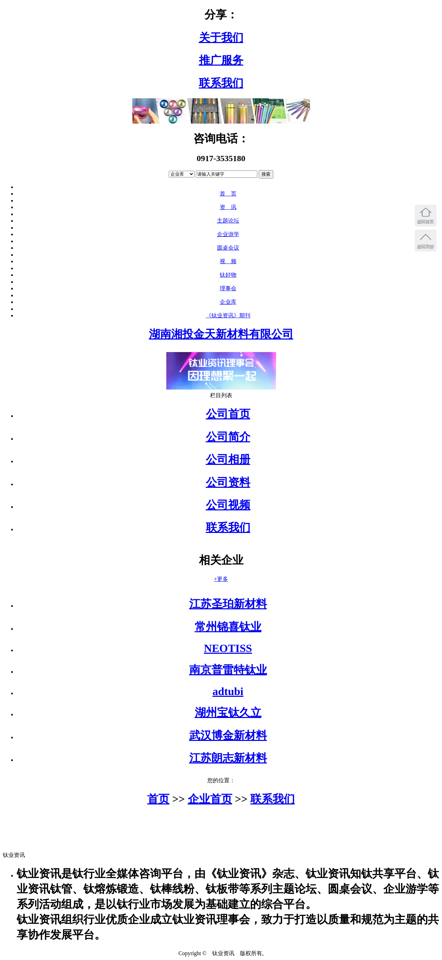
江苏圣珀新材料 (228, 604)
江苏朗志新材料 (228, 758)
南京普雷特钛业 (228, 669)
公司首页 (228, 414)
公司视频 (228, 505)
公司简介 (228, 437)
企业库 (228, 302)
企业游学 (228, 234)
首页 (158, 799)
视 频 (228, 261)
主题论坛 (228, 221)
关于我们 (221, 37)
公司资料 (228, 482)
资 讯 (228, 207)
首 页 (228, 194)
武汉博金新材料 (228, 735)
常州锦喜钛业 (228, 626)
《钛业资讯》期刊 (228, 315)
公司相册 (228, 459)
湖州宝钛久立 (228, 712)
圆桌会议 (228, 248)
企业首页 (210, 799)
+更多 (221, 579)
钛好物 (228, 275)
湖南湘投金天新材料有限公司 (221, 334)
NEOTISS (228, 648)
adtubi (227, 691)
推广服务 (221, 60)
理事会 (228, 288)
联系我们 (221, 83)
